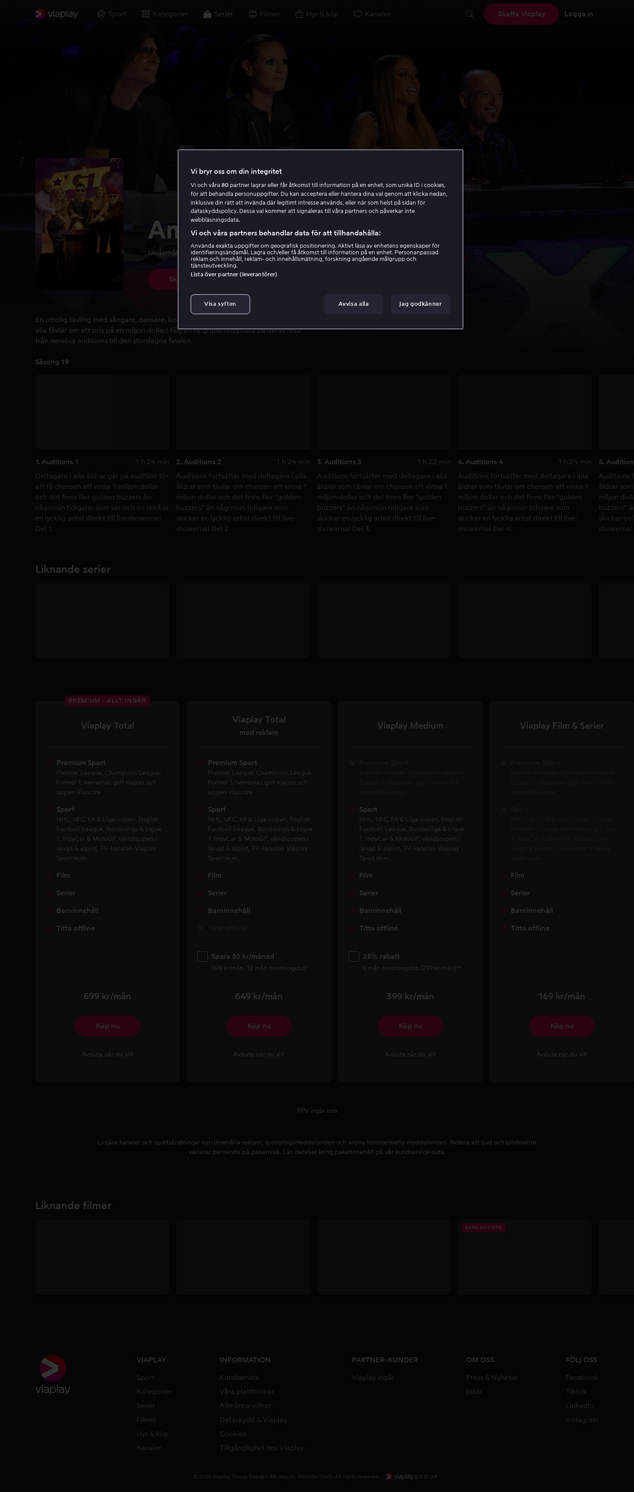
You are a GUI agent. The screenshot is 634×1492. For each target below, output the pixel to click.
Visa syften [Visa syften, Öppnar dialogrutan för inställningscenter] (220, 304)
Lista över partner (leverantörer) (234, 274)
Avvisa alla (354, 304)
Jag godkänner (420, 304)
